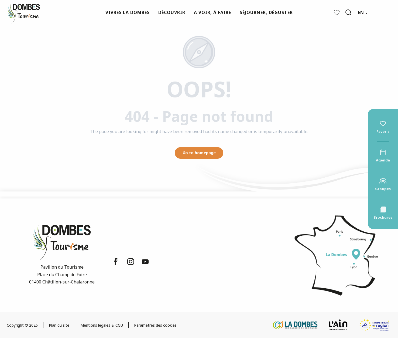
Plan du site (59, 325)
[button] (348, 12)
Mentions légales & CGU (101, 325)
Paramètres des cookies (155, 325)
